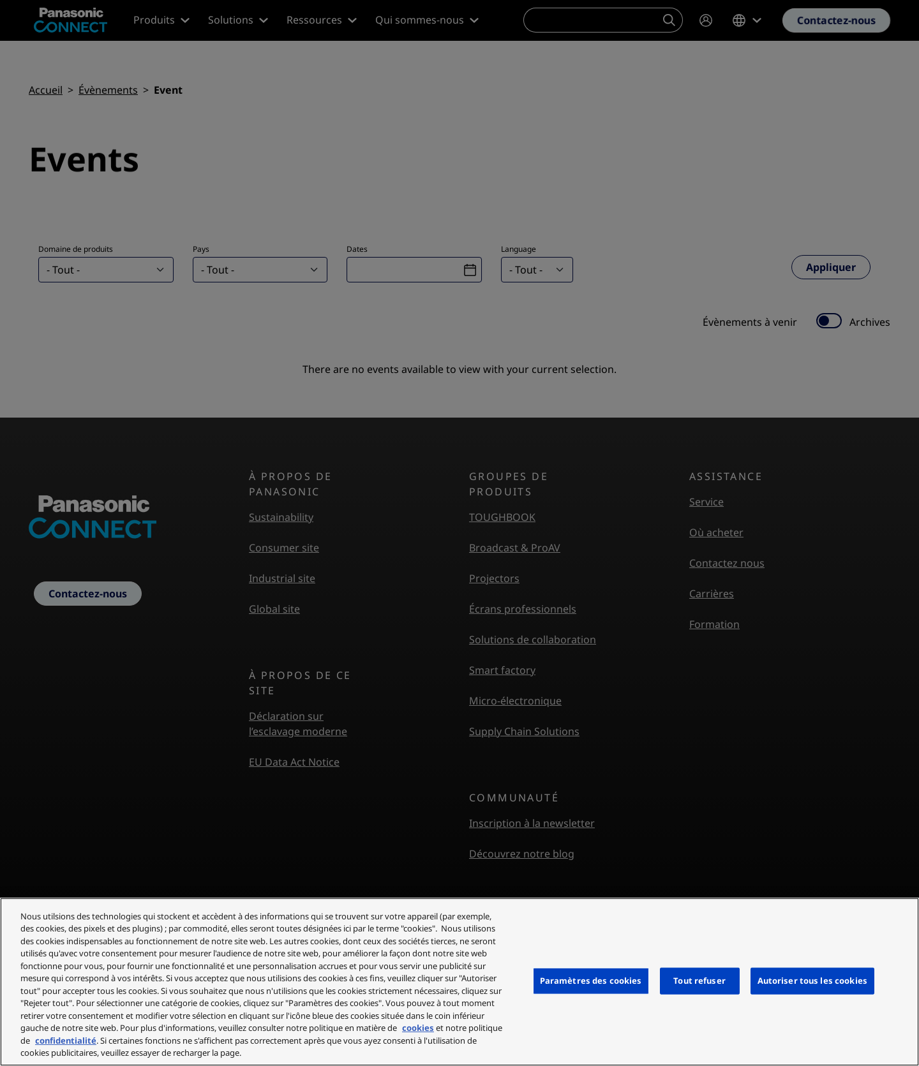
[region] (459, 982)
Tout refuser (699, 980)
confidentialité (65, 1040)
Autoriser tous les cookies (812, 980)
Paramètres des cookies (591, 980)
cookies (418, 1027)
